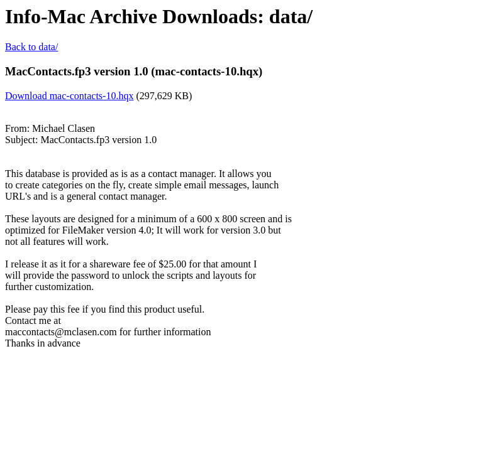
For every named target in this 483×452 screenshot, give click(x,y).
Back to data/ (31, 46)
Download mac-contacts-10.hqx (69, 95)
